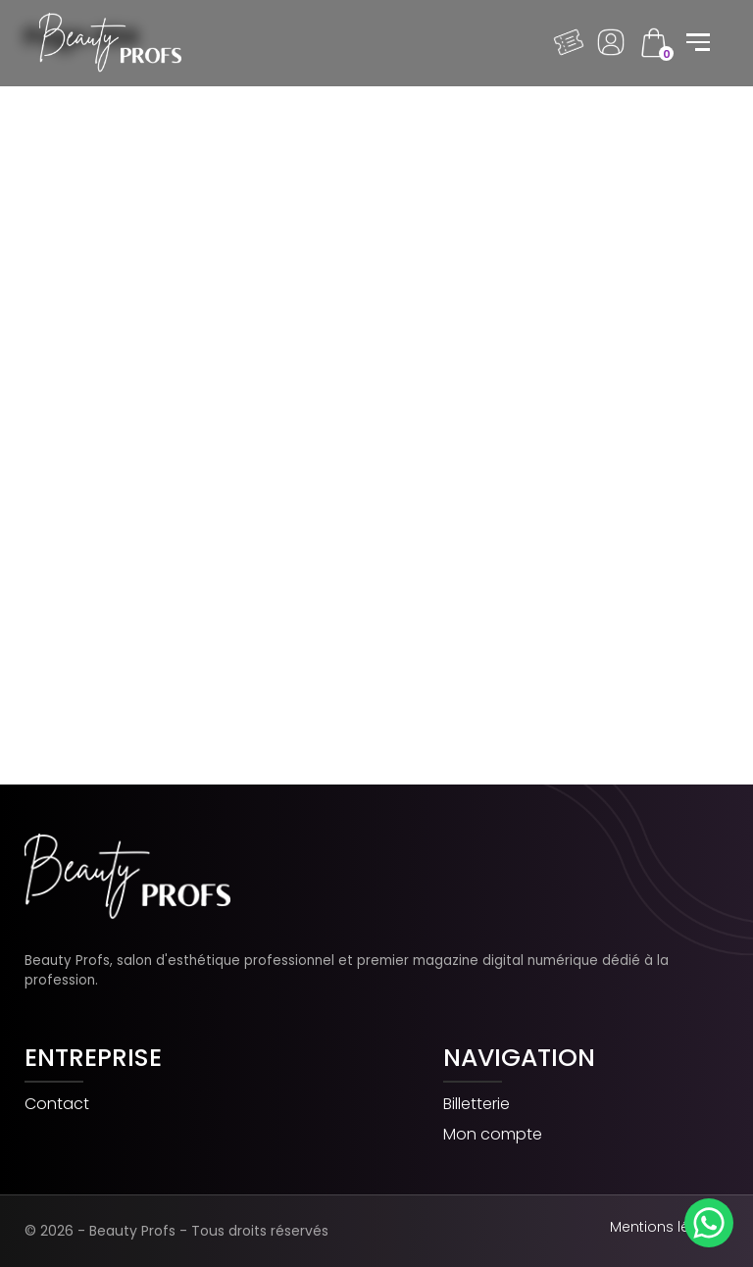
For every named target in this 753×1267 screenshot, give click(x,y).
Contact (57, 1104)
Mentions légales (669, 1227)
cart (653, 42)
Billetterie (476, 1104)
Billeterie (568, 42)
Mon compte (492, 1135)
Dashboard (611, 42)
